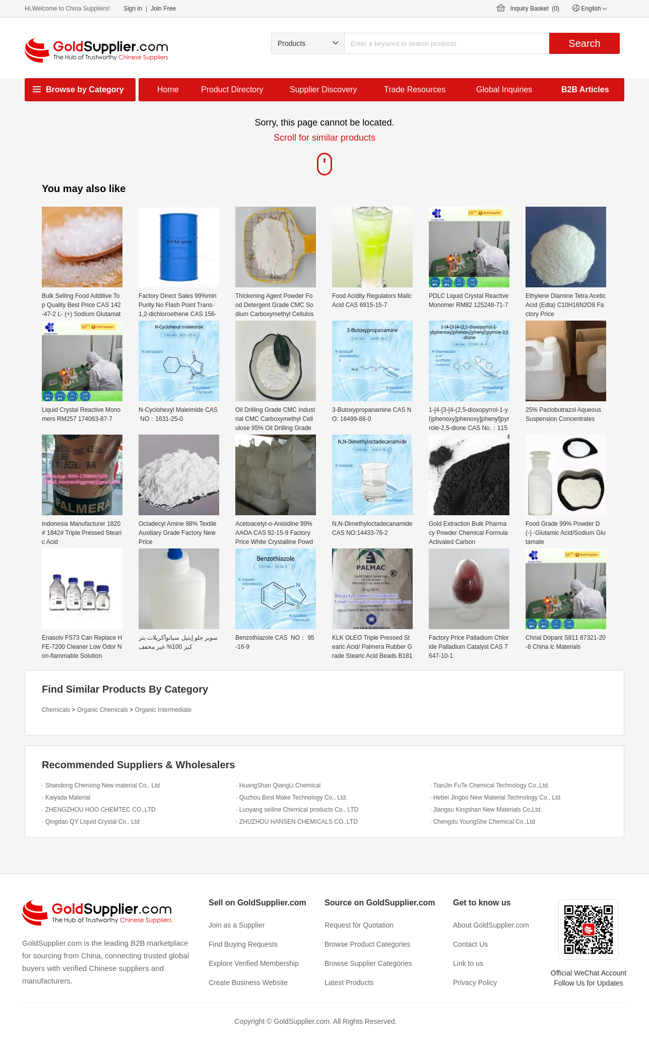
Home (168, 89)
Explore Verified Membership (254, 963)
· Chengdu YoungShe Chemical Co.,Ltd (482, 821)
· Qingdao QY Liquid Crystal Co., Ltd (91, 821)
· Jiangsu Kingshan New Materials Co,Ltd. (486, 809)
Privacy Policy (475, 982)
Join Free (163, 8)
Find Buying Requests (243, 944)
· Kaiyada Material (66, 797)
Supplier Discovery (323, 89)
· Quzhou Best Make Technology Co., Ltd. (291, 797)
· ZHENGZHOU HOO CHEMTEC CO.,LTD (99, 809)
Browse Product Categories (367, 944)
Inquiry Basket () (534, 8)
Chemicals (56, 709)
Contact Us (470, 944)
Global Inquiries (504, 89)
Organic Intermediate (163, 709)
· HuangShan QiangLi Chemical (278, 785)
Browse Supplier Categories (368, 963)
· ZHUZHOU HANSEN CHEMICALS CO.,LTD (297, 821)
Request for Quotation (359, 925)
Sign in (132, 8)
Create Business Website (248, 982)
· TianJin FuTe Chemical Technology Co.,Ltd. (489, 785)
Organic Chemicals (102, 709)
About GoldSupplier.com (491, 925)
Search (584, 43)
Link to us (468, 963)
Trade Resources (414, 89)
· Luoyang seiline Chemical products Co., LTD (297, 809)
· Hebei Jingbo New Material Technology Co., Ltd (495, 797)
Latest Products (349, 982)
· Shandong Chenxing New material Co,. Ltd (101, 785)
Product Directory (232, 89)
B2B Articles (585, 89)
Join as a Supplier (237, 925)
